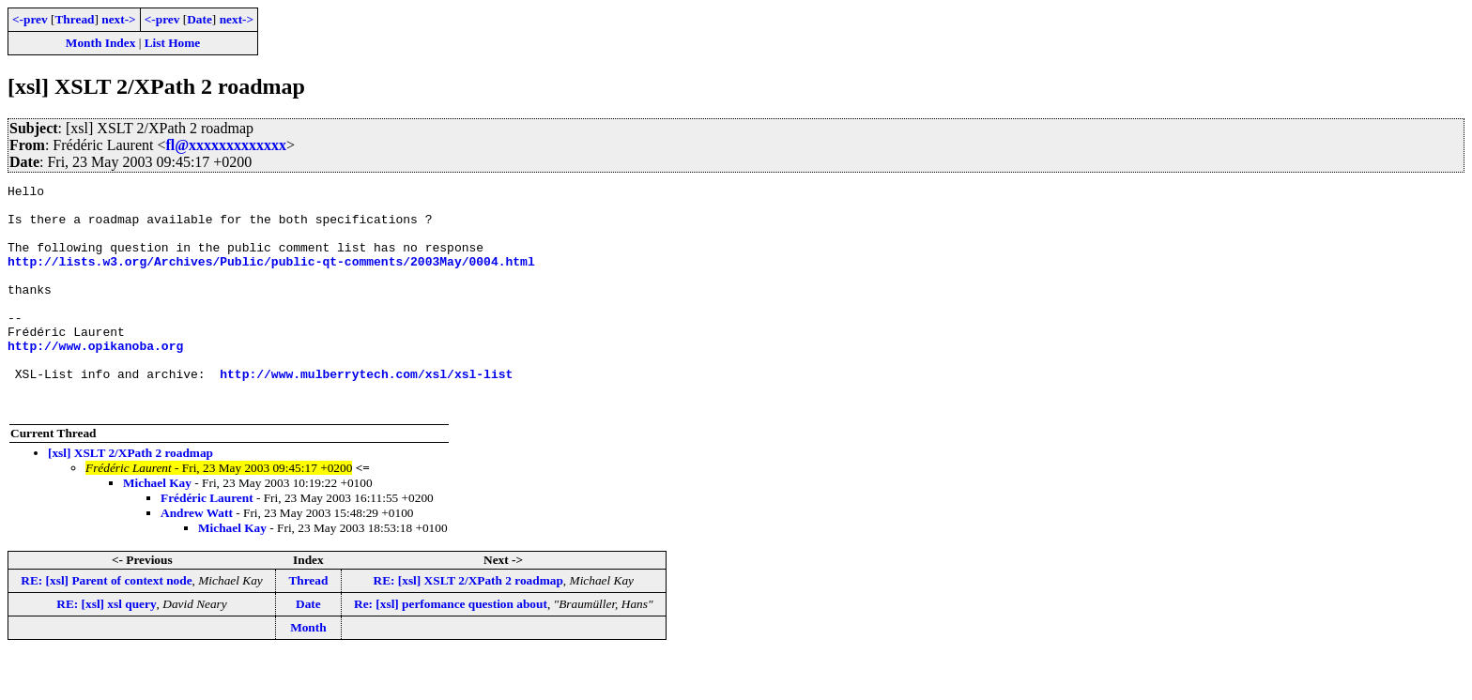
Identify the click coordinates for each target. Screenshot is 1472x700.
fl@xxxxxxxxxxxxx (225, 145)
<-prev (30, 19)
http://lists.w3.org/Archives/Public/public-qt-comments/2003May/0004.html (271, 277)
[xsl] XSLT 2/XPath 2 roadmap (130, 498)
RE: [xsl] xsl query (106, 649)
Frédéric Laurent (207, 543)
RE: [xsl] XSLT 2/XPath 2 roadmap (468, 625)
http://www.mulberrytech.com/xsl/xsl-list (366, 412)
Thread (74, 19)
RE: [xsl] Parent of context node (106, 625)
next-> (118, 19)
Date (199, 19)
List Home (173, 43)
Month (308, 672)
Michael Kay (157, 528)
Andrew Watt (197, 558)
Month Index (100, 43)
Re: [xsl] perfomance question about (450, 649)
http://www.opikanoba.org (95, 379)
